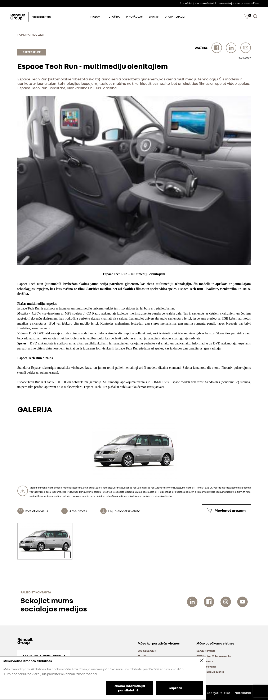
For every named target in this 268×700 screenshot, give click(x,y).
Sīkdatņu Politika (217, 693)
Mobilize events (206, 666)
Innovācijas (134, 16)
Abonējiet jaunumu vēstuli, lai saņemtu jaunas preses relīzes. (219, 3)
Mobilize (143, 656)
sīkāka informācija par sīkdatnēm (130, 688)
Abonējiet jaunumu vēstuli (43, 656)
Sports (153, 16)
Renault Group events (210, 671)
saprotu (175, 688)
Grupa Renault (175, 16)
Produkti (96, 16)
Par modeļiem (35, 34)
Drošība (114, 16)
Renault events (205, 650)
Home (21, 34)
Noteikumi (242, 693)
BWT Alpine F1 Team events (213, 656)
